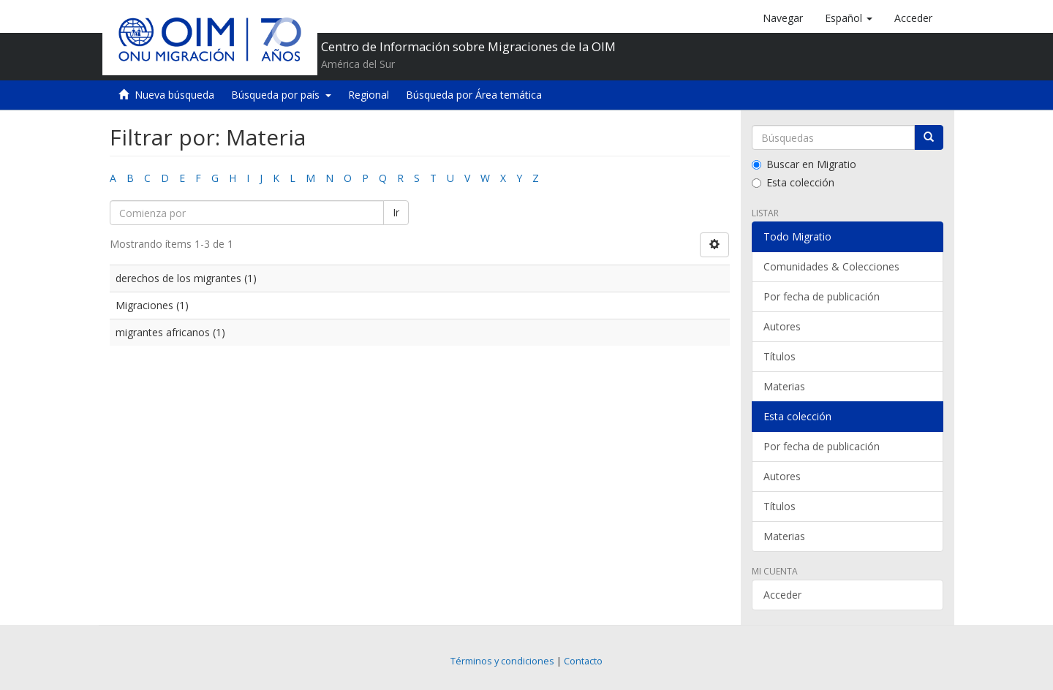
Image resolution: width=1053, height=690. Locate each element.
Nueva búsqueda (174, 95)
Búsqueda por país (281, 95)
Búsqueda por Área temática (474, 95)
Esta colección (793, 182)
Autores (782, 326)
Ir (396, 212)
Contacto (583, 661)
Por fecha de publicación (821, 296)
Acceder (782, 595)
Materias (784, 386)
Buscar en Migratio (804, 164)
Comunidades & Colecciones (831, 266)
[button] (848, 18)
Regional (368, 95)
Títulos (779, 356)
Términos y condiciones (502, 661)
